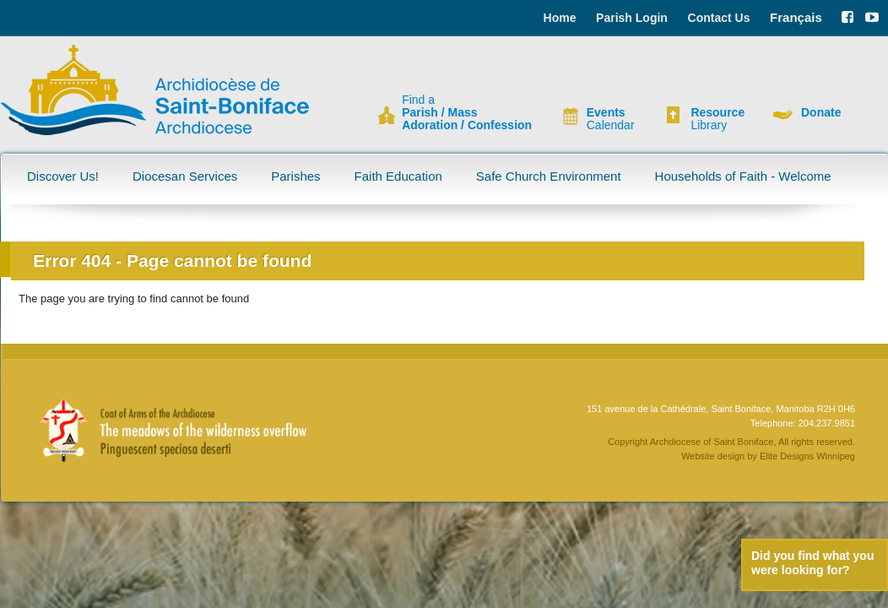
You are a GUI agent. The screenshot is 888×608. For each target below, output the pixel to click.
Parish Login (632, 17)
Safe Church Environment (548, 176)
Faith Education (398, 176)
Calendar (611, 119)
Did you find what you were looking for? (812, 563)
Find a (467, 113)
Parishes (295, 176)
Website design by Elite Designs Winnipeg (768, 456)
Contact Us (719, 17)
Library (717, 119)
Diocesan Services (185, 176)
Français (796, 17)
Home (560, 17)
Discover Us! (63, 176)
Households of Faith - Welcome (743, 176)
